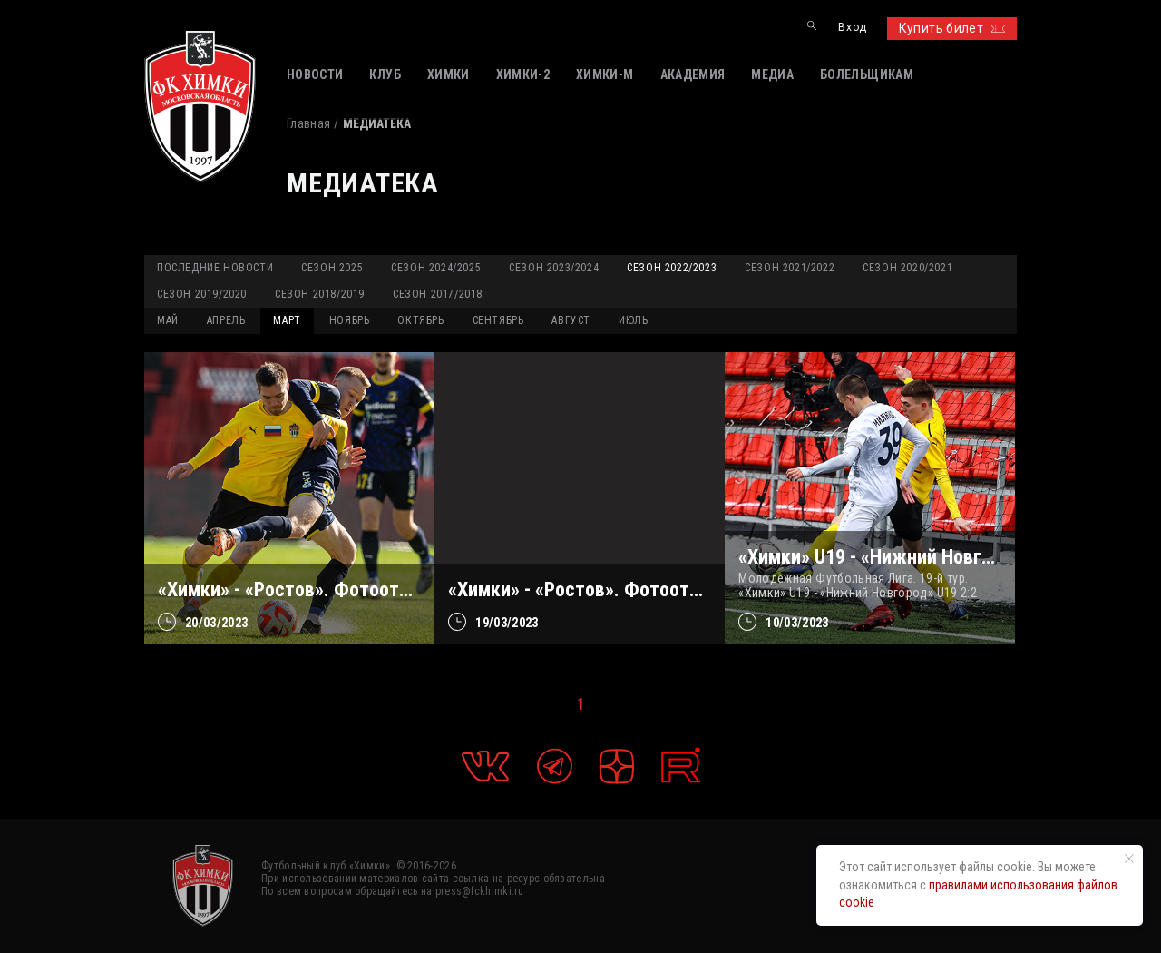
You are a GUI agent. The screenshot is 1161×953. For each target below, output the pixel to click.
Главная (308, 123)
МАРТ (286, 320)
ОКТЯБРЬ (420, 320)
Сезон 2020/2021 (907, 267)
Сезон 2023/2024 (554, 267)
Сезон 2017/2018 (438, 294)
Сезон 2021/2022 (789, 267)
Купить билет (952, 28)
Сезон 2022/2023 (672, 267)
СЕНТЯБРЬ (498, 320)
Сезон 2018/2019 (320, 294)
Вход (852, 28)
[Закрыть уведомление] (1129, 859)
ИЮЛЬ (633, 320)
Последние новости (215, 267)
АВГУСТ (570, 320)
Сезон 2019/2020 (202, 294)
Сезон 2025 (332, 267)
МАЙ (168, 320)
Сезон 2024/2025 (436, 267)
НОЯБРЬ (349, 320)
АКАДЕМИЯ (693, 74)
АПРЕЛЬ (226, 320)
